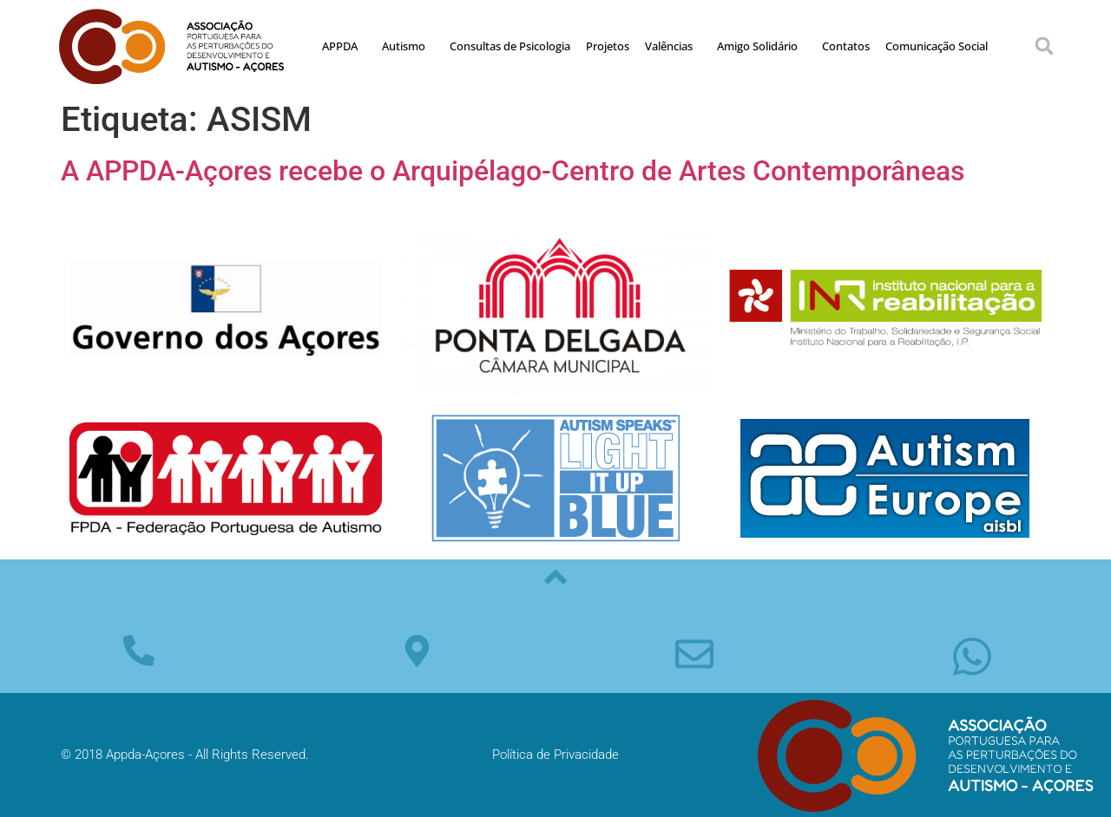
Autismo (408, 46)
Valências (673, 46)
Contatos (846, 46)
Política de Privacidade (555, 754)
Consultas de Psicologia (510, 46)
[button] (1044, 45)
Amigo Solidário (761, 46)
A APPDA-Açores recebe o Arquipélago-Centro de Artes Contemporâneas (512, 170)
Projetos (607, 46)
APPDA (344, 46)
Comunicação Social (936, 46)
